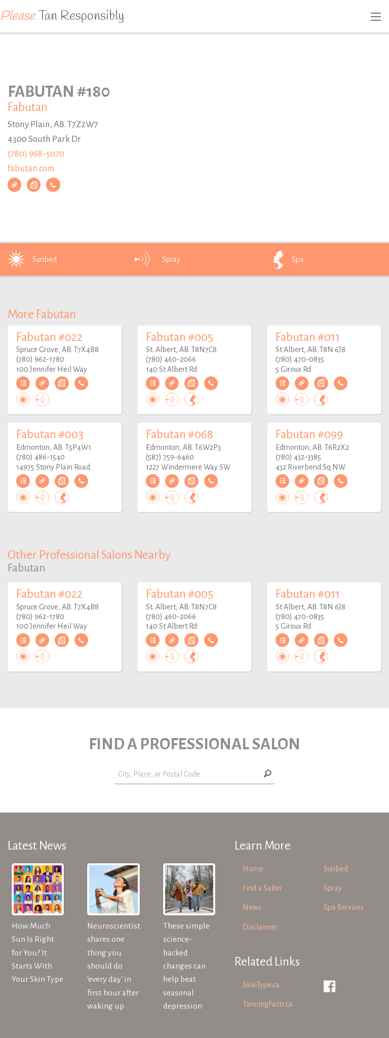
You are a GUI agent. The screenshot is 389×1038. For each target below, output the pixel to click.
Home (253, 869)
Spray (157, 259)
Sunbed (30, 259)
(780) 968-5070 (36, 154)
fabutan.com (31, 168)
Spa (283, 259)
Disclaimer (260, 927)
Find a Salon (262, 888)
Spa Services (344, 907)
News (252, 907)
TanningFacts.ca (268, 1004)
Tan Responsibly (62, 16)
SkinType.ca (261, 985)
